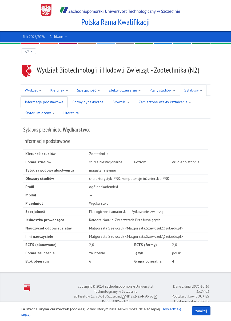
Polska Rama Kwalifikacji (115, 22)
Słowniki (121, 102)
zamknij (201, 310)
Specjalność (88, 90)
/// (29, 51)
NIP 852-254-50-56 (137, 296)
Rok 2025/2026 (34, 36)
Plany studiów (162, 90)
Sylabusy (193, 90)
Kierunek (59, 90)
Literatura (71, 112)
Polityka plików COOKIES (190, 296)
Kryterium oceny (39, 112)
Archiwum (58, 36)
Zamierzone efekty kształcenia (164, 102)
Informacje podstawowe (44, 102)
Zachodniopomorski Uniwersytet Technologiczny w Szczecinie (110, 10)
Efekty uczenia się (125, 90)
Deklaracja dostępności (191, 301)
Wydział (33, 90)
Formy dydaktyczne (88, 102)
